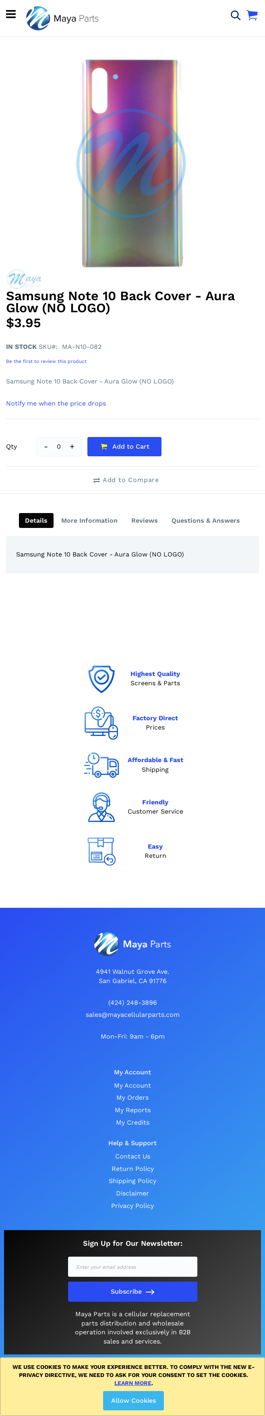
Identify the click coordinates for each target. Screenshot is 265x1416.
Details (36, 520)
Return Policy (133, 1169)
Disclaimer (132, 1193)
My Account (132, 1085)
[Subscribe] (132, 1292)
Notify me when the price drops (56, 403)
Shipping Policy (132, 1181)
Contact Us (132, 1156)
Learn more (132, 1383)
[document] (134, 1386)
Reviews (144, 520)
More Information (89, 520)
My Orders (132, 1097)
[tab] (36, 520)
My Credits (132, 1122)
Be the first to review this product (46, 361)
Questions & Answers (206, 520)
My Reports (133, 1110)
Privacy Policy (132, 1206)
